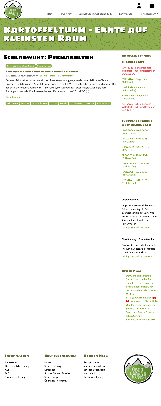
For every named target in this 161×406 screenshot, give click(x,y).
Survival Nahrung (44, 66)
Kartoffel (63, 103)
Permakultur (89, 103)
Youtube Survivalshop (95, 366)
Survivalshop (126, 13)
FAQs (8, 373)
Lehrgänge (49, 369)
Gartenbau (25, 103)
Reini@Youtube (91, 362)
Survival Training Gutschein (58, 373)
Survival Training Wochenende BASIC (137, 123)
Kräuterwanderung (93, 376)
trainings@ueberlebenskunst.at (137, 227)
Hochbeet (53, 103)
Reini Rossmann (148, 13)
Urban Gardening (103, 103)
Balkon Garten (12, 103)
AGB (7, 369)
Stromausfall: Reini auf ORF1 (140, 319)
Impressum (11, 362)
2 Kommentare (67, 75)
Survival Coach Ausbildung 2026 (95, 13)
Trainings (65, 13)
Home (50, 13)
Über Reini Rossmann (55, 380)
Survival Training (52, 366)
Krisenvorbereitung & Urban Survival (20, 66)
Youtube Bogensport (94, 369)
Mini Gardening (76, 103)
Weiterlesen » (13, 97)
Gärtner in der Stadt (39, 103)
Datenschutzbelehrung (17, 366)
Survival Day (133, 62)
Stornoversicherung (15, 376)
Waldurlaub (89, 373)
